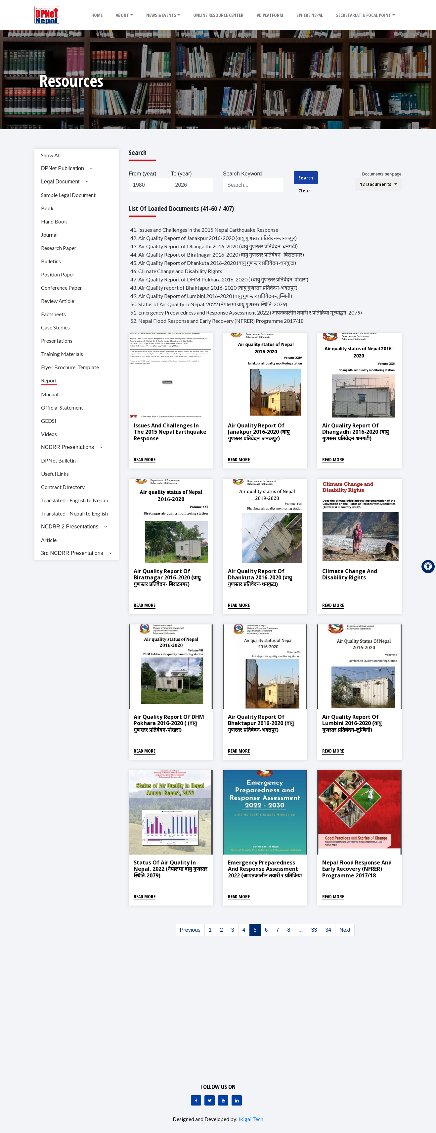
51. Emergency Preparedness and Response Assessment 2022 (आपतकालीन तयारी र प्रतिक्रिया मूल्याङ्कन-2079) (246, 312)
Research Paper (58, 248)
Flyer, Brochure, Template (70, 367)
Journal (49, 234)
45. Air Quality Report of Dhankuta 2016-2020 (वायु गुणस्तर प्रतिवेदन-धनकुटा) (213, 263)
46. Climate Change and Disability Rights (176, 271)
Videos (49, 434)
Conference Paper (61, 287)
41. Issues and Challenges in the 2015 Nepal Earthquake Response (204, 229)
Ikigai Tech (251, 1119)
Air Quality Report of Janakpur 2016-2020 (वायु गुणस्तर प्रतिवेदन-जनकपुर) (258, 432)
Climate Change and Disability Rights (349, 574)
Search (305, 177)
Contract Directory (63, 487)
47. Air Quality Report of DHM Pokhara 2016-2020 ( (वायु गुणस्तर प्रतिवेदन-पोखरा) (219, 279)
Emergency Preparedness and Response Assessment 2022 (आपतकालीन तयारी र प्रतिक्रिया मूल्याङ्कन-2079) (265, 872)
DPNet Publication (62, 168)
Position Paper (57, 274)
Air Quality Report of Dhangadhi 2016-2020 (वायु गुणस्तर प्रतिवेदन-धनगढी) (355, 432)
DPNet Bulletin (58, 460)
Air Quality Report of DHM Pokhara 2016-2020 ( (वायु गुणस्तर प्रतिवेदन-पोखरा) (169, 723)
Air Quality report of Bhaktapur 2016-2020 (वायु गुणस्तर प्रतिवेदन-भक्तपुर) (261, 723)
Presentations (56, 340)
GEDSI (48, 421)
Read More (144, 459)
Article (49, 540)
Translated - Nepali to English (74, 513)
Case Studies (55, 327)
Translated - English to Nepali (74, 500)
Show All (51, 155)
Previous (190, 930)
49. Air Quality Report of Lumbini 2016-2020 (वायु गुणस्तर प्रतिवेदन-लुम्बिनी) (211, 296)
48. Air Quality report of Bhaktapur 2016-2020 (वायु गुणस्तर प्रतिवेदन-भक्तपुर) (213, 287)
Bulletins (51, 261)
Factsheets (53, 314)
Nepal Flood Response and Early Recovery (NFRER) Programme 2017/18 (357, 869)
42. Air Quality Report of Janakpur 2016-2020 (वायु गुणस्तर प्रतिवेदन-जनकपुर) (213, 238)
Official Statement (62, 407)
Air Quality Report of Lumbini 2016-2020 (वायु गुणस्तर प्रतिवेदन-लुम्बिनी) (351, 723)
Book (47, 208)
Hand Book (54, 221)
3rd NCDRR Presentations (72, 553)
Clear (304, 190)
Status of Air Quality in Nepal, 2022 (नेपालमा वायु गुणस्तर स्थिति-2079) (170, 869)
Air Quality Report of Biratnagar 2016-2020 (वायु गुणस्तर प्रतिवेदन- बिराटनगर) (167, 577)
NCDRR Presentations (67, 447)
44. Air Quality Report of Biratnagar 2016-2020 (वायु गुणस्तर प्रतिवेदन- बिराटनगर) (217, 254)
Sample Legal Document (68, 195)
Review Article (57, 301)
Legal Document (60, 181)
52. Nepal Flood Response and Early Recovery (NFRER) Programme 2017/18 (217, 321)
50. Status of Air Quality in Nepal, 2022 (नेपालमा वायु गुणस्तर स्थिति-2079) (208, 304)
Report (49, 380)
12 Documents (376, 184)
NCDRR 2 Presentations (69, 526)
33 (314, 930)
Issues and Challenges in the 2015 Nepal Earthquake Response (170, 432)
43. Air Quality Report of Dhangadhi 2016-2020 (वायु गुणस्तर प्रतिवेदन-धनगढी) (214, 246)
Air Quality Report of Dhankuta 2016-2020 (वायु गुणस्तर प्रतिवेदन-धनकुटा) (260, 577)
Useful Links (55, 473)
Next (344, 930)
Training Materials (62, 354)
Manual (49, 394)
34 (328, 930)
